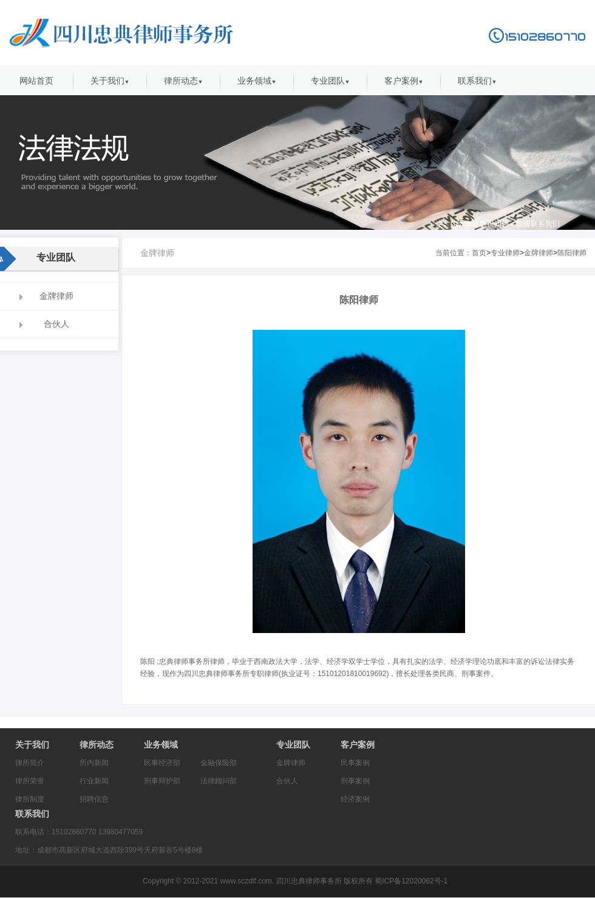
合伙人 (287, 781)
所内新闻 (94, 763)
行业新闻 (94, 781)
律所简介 (29, 763)
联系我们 (477, 80)
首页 (479, 253)
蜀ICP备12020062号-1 (410, 881)
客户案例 (404, 80)
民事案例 (355, 763)
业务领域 (257, 80)
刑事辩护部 (162, 781)
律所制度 (29, 799)
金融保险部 (218, 763)
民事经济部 (162, 763)
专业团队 (330, 80)
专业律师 (505, 253)
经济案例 (355, 799)
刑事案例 (355, 781)
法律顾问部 (218, 781)
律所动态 (183, 80)
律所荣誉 (29, 781)
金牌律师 (538, 253)
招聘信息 (94, 799)
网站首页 (36, 80)
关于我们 (110, 80)
